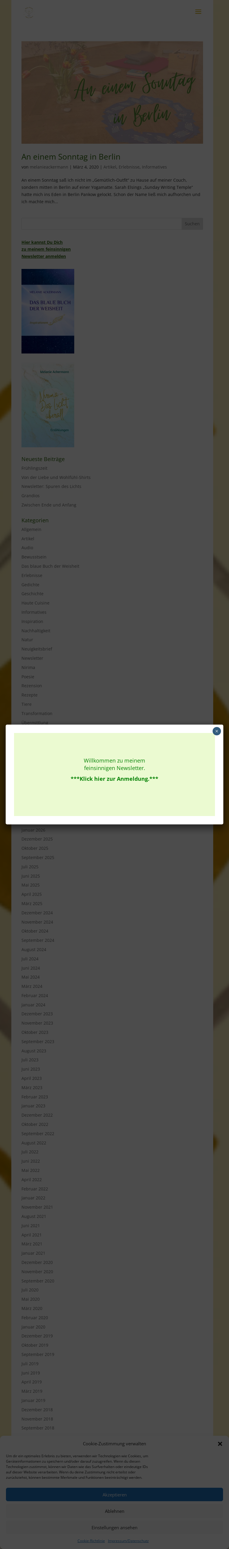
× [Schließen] (216, 731)
